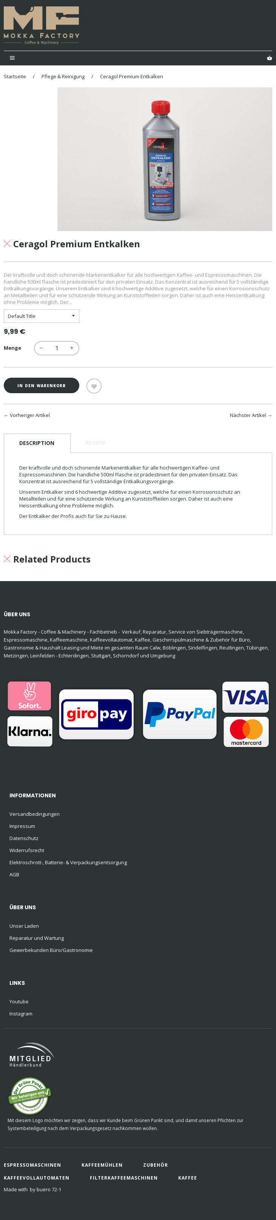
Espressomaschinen (32, 1165)
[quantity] (56, 348)
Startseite (15, 76)
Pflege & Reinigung (63, 76)
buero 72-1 (49, 1189)
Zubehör (155, 1165)
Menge (12, 347)
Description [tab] (36, 442)
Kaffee (187, 1178)
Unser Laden (24, 925)
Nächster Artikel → (251, 415)
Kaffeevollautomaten (36, 1178)
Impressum (22, 826)
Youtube (19, 1001)
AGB (14, 874)
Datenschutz (24, 838)
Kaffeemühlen (102, 1165)
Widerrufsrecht (26, 850)
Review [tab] (95, 442)
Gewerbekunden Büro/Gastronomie (51, 950)
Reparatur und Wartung (36, 938)
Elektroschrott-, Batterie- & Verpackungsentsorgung (68, 862)
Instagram (20, 1013)
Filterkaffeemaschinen (124, 1178)
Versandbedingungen (34, 814)
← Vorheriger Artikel (27, 415)
